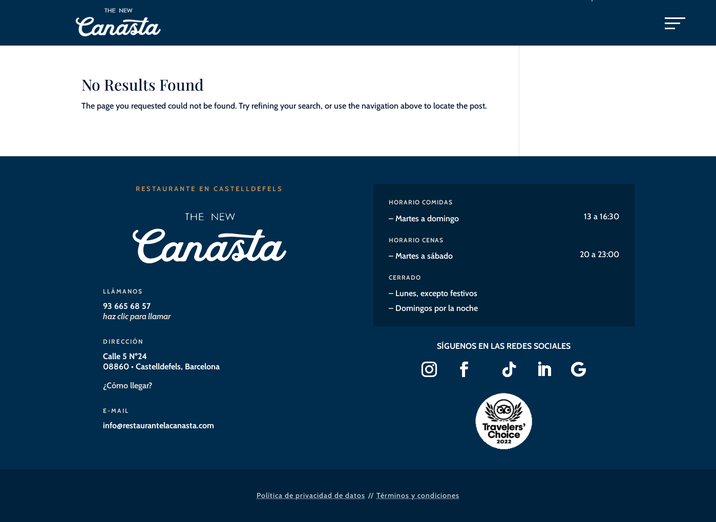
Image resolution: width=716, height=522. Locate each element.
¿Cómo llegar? (127, 385)
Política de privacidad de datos (311, 495)
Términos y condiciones (417, 495)
